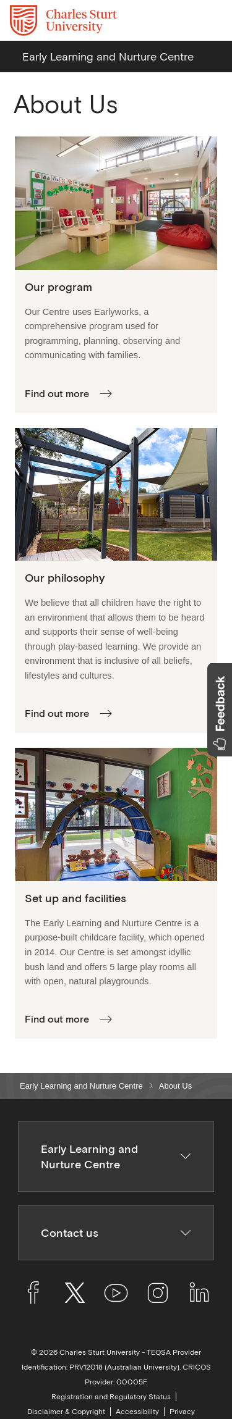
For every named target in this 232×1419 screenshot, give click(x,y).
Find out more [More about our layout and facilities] (57, 1018)
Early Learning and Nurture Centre (81, 1085)
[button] (219, 709)
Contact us (116, 1232)
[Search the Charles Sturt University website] (183, 21)
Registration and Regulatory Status (111, 1396)
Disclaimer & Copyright (66, 1411)
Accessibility (137, 1411)
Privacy (182, 1411)
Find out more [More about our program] (57, 393)
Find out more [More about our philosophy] (57, 713)
